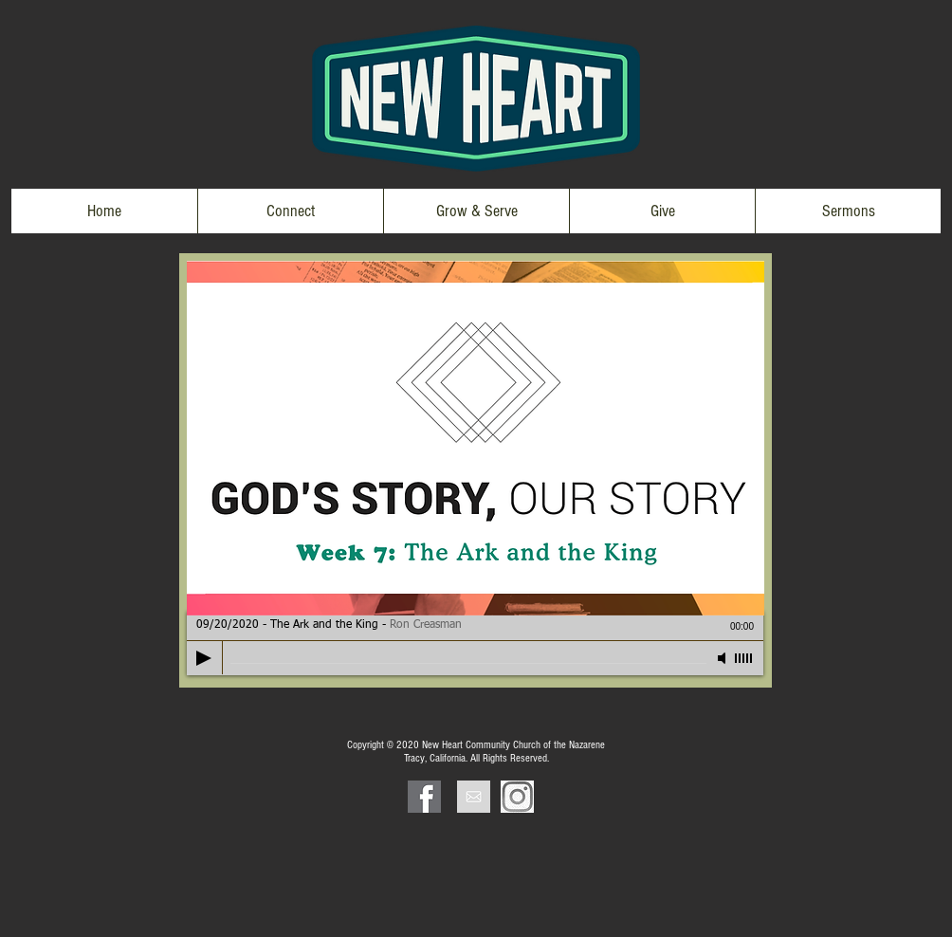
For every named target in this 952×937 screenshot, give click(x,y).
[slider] (744, 658)
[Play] (203, 658)
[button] (290, 211)
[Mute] (723, 658)
